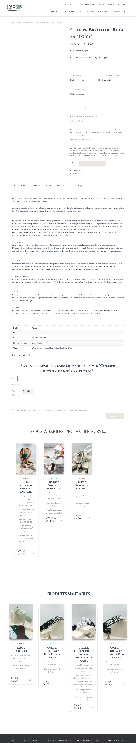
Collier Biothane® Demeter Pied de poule (115, 652)
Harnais (73, 5)
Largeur (76, 75)
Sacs (53, 5)
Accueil (14, 22)
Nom (14, 378)
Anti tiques (55, 11)
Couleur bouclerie (110, 75)
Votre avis (16, 395)
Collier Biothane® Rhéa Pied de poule (52, 652)
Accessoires (69, 11)
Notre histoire (104, 11)
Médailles (122, 5)
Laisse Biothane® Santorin (82, 485)
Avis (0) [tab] (78, 186)
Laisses (101, 5)
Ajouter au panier (90, 163)
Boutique (21, 22)
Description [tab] (20, 186)
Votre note (17, 391)
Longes (111, 5)
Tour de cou (78, 89)
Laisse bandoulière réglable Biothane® (26, 486)
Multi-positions (87, 5)
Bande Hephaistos (20, 649)
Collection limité (86, 11)
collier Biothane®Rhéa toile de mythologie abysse (83, 654)
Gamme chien (29, 22)
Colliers (62, 5)
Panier (117, 11)
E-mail (15, 385)
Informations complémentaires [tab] (50, 186)
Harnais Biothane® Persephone (54, 485)
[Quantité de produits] (73, 163)
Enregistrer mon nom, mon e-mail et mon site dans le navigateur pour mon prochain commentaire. (51, 410)
